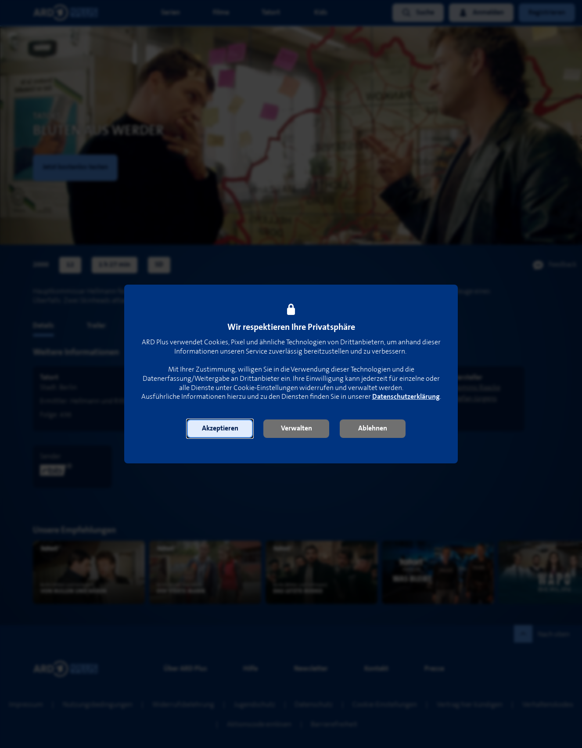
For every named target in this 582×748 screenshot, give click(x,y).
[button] (220, 428)
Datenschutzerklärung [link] (406, 397)
